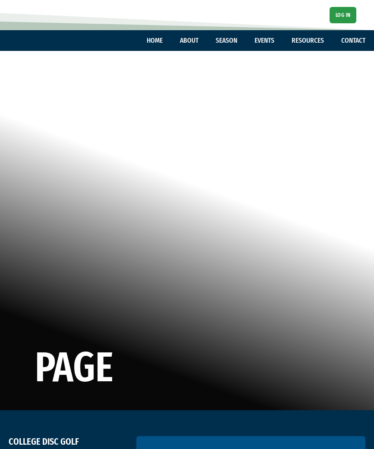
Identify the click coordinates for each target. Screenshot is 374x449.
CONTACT (353, 40)
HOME (155, 40)
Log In (343, 15)
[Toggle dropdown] (167, 40)
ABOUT (189, 40)
